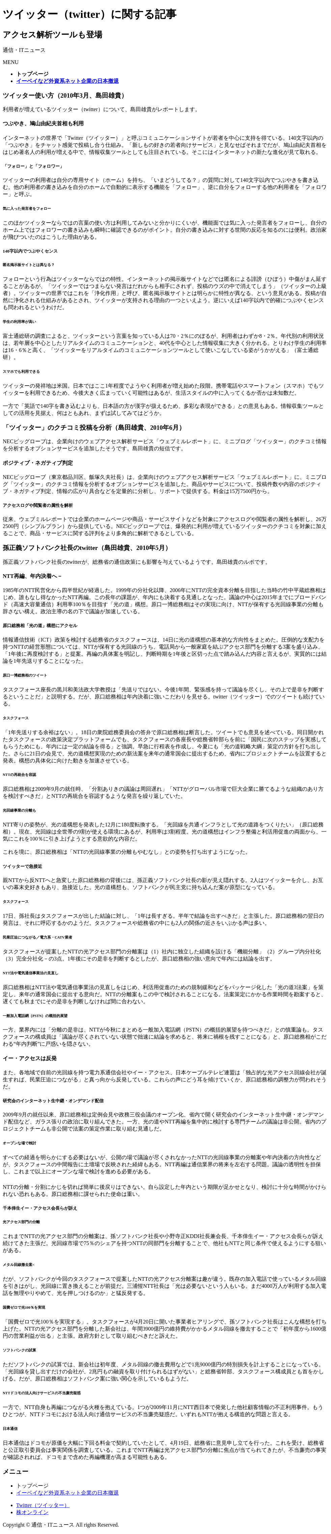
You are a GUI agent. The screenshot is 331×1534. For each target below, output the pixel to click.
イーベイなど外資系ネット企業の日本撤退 (67, 1493)
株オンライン (32, 1512)
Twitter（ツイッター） (43, 1505)
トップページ (32, 1486)
